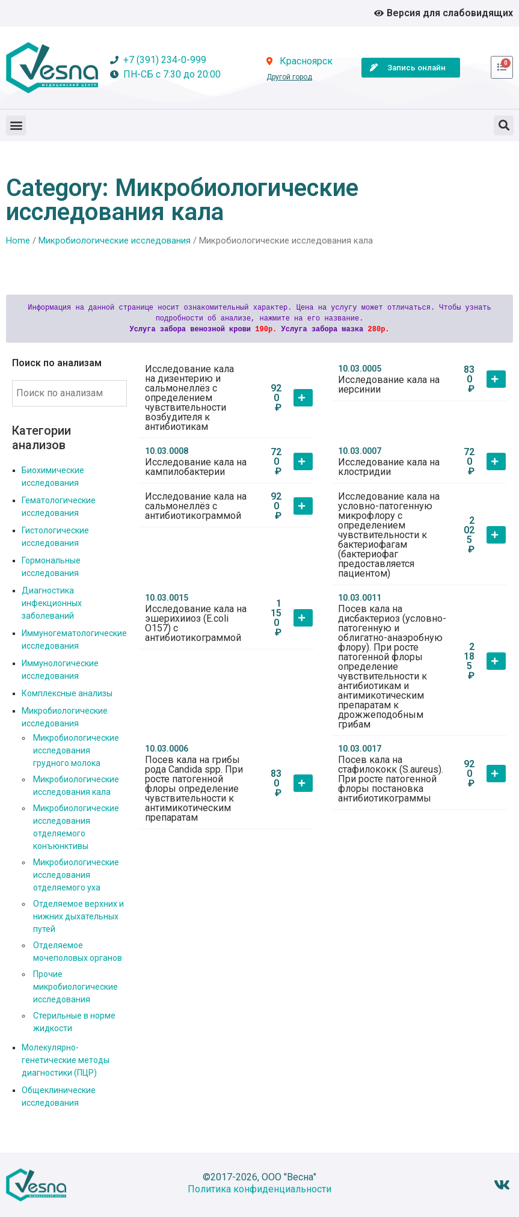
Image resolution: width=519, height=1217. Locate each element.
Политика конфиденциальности (259, 1189)
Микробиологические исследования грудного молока (76, 750)
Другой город (289, 77)
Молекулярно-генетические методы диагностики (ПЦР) (65, 1060)
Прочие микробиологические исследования (75, 986)
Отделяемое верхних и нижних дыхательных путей (78, 916)
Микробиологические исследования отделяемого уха (76, 874)
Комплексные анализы (67, 693)
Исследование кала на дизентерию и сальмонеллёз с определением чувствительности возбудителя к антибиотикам (189, 397)
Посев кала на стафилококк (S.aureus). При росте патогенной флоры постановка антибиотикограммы (390, 779)
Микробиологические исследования (114, 240)
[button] (16, 125)
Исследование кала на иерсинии (389, 384)
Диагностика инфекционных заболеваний (52, 603)
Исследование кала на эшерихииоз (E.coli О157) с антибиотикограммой (196, 623)
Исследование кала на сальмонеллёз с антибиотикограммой (196, 506)
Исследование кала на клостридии (389, 466)
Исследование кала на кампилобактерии (196, 466)
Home (18, 240)
